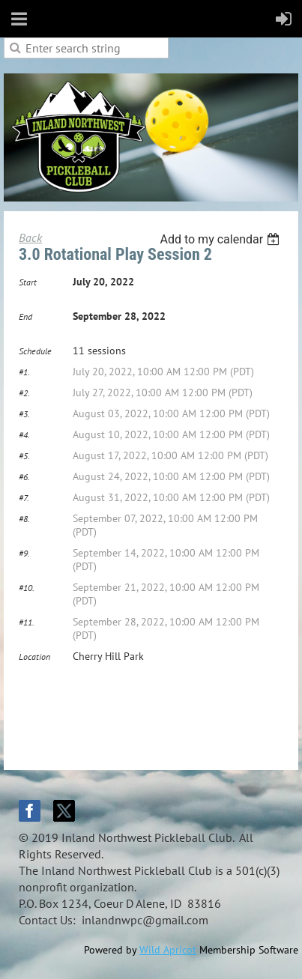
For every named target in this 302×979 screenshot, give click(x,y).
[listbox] (221, 239)
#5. (24, 455)
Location (34, 656)
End (25, 316)
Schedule (35, 351)
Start (28, 282)
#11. (26, 622)
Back (30, 237)
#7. (24, 497)
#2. (24, 392)
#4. (24, 434)
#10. (26, 587)
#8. (24, 518)
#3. (24, 413)
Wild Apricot (167, 950)
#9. (24, 553)
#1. (24, 372)
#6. (24, 476)
